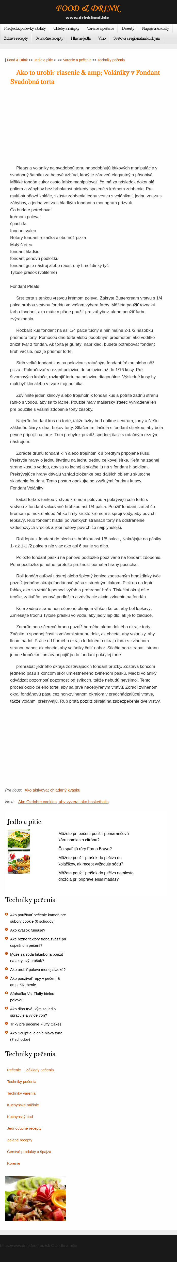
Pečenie (14, 1070)
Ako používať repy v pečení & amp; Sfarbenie (35, 981)
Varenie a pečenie (100, 28)
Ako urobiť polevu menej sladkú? (38, 969)
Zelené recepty (19, 1140)
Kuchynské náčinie (23, 1105)
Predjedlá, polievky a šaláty (25, 28)
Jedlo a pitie (43, 60)
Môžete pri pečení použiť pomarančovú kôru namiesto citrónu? (93, 836)
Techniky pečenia (111, 60)
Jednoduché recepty (24, 1128)
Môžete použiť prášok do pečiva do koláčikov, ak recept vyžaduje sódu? (90, 861)
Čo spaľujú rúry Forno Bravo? (85, 849)
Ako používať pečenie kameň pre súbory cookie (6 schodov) (38, 918)
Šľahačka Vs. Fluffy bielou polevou (32, 996)
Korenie (13, 1163)
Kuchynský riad (20, 1116)
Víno (102, 38)
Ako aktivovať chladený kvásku (52, 790)
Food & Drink (17, 60)
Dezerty (128, 28)
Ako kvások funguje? (27, 930)
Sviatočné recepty (49, 38)
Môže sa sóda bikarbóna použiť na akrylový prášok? (36, 957)
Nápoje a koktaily (155, 28)
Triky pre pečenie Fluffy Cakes (35, 1024)
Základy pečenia (40, 1070)
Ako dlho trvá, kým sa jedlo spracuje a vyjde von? (33, 1012)
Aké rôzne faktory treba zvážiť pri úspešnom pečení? (38, 942)
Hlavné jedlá (80, 38)
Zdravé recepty (16, 38)
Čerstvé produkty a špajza (29, 1151)
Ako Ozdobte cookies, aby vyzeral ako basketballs (63, 802)
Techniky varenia (21, 1093)
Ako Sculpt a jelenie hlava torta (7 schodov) (36, 1036)
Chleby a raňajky (66, 28)
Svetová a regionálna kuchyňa (136, 38)
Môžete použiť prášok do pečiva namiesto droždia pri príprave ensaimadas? (96, 876)
